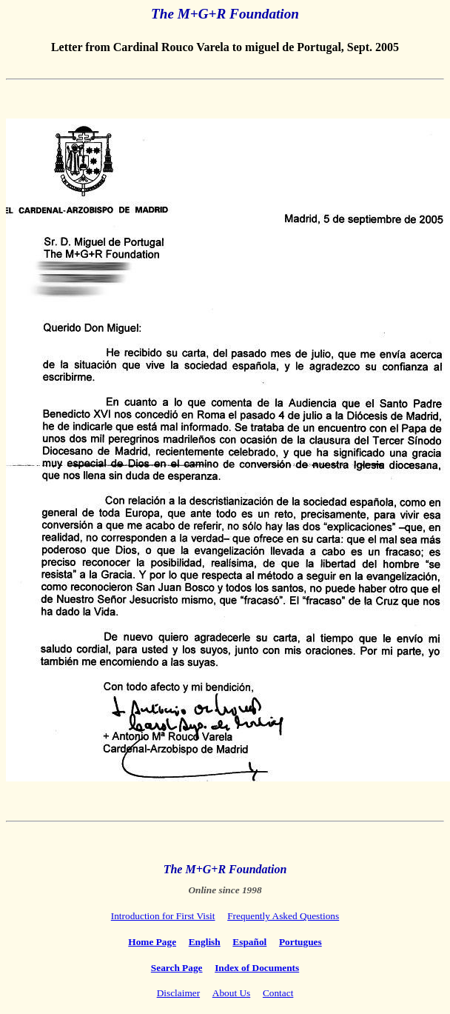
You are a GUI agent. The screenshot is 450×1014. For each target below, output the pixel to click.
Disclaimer (178, 992)
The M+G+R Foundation (225, 13)
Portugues (300, 941)
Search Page (177, 967)
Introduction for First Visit (163, 915)
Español (249, 941)
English (205, 941)
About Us (231, 992)
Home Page (152, 941)
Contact (278, 992)
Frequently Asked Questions (283, 915)
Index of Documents (257, 967)
